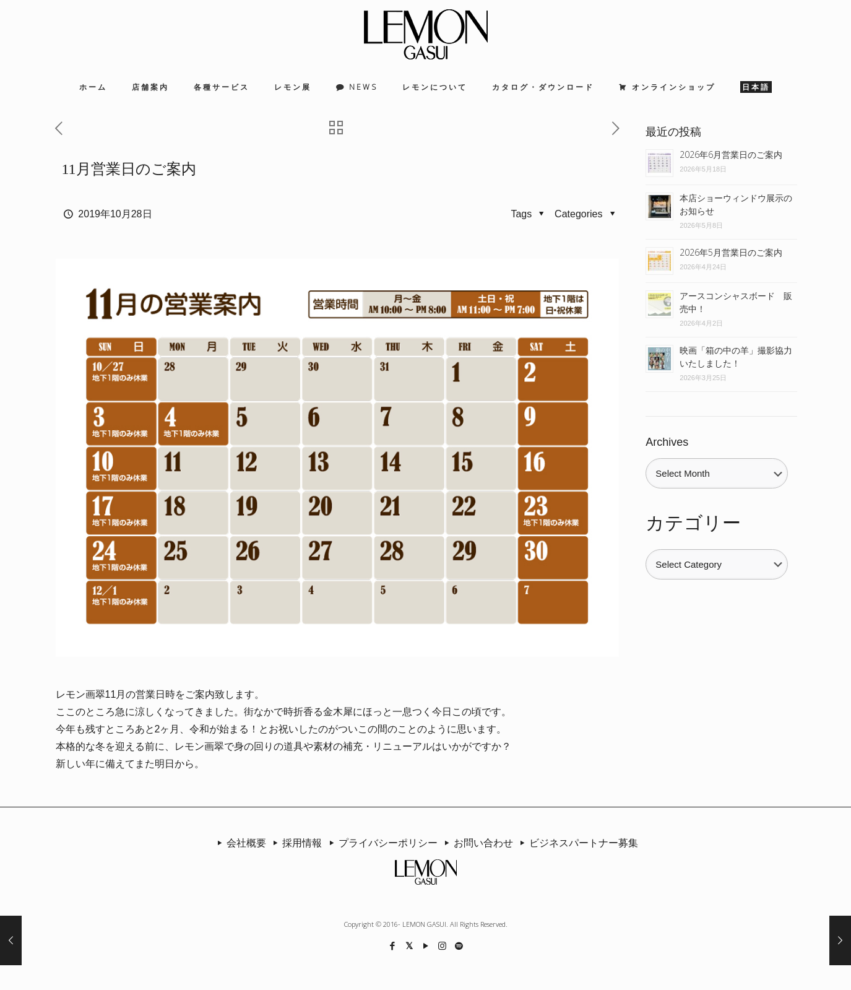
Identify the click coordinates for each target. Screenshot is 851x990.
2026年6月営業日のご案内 (731, 154)
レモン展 (292, 87)
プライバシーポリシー (380, 842)
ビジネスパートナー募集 (577, 842)
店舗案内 (150, 87)
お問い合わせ (476, 842)
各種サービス (221, 87)
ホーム (93, 87)
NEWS (363, 87)
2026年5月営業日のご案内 (731, 252)
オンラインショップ (673, 87)
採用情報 (295, 842)
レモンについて (434, 87)
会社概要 (239, 842)
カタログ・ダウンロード (543, 87)
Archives (667, 442)
